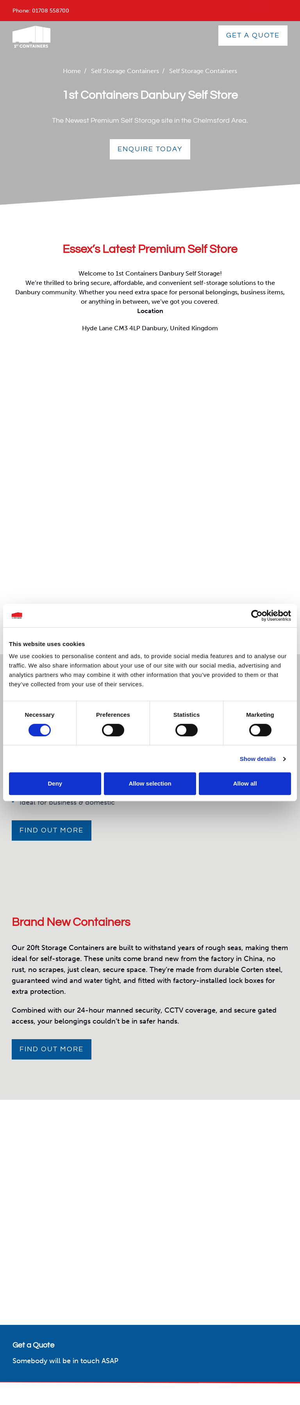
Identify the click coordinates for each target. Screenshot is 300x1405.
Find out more (52, 830)
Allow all (245, 783)
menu (260, 5)
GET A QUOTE (253, 35)
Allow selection (150, 783)
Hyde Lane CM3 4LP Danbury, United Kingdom (150, 328)
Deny (55, 783)
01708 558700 (50, 10)
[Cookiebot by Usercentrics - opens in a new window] (257, 615)
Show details (258, 758)
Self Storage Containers (125, 71)
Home (72, 71)
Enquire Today (150, 149)
